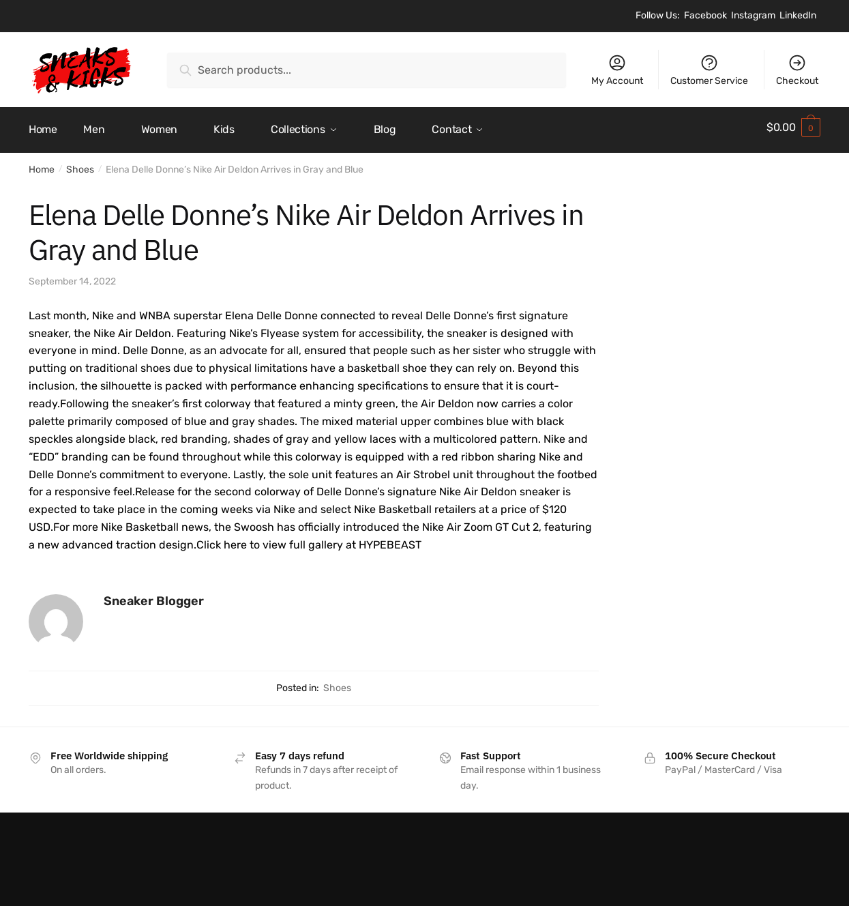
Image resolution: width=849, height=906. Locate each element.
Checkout (797, 70)
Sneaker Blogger (154, 595)
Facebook (705, 15)
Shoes (80, 165)
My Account (617, 70)
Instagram (753, 15)
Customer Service (709, 70)
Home (42, 165)
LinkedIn (797, 15)
